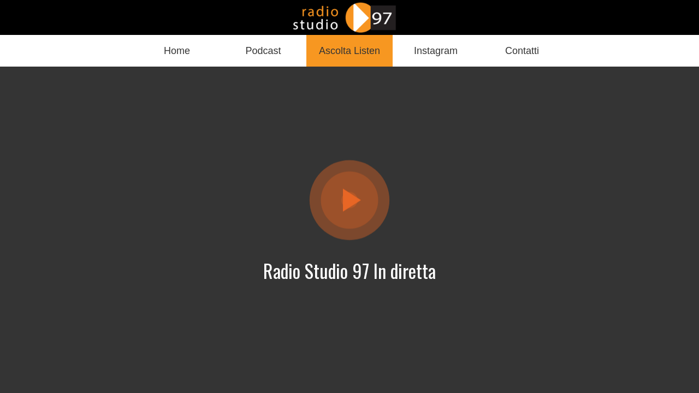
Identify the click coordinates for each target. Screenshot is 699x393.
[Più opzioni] (522, 51)
